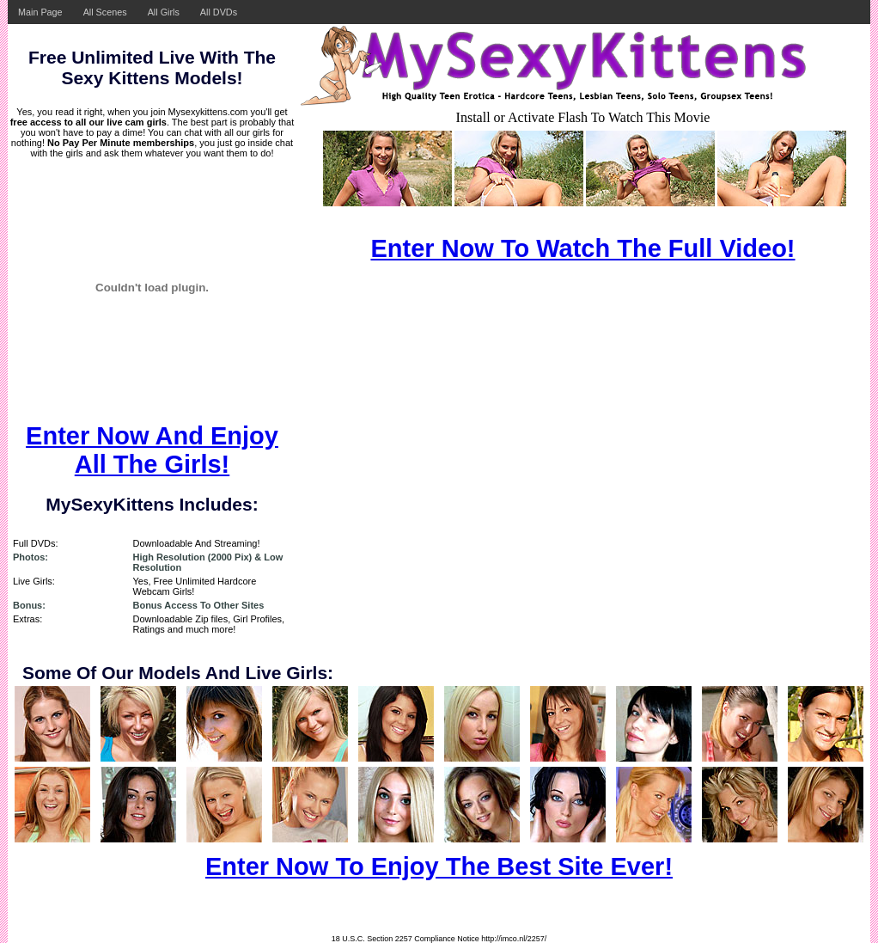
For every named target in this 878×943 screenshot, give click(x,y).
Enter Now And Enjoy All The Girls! (152, 450)
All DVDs (218, 12)
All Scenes (105, 12)
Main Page (40, 12)
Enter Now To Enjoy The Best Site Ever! (439, 866)
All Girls (164, 12)
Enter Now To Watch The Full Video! (582, 248)
